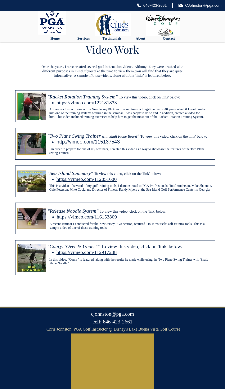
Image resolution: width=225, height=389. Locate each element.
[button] (83, 38)
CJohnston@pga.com (203, 5)
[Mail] (180, 5)
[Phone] (139, 5)
